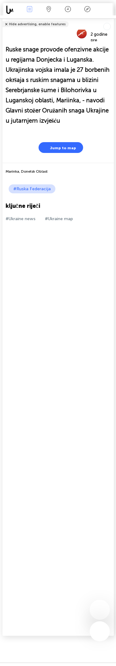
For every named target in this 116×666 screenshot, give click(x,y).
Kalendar (68, 10)
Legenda (87, 10)
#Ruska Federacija (32, 188)
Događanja (29, 10)
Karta (49, 10)
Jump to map (59, 147)
